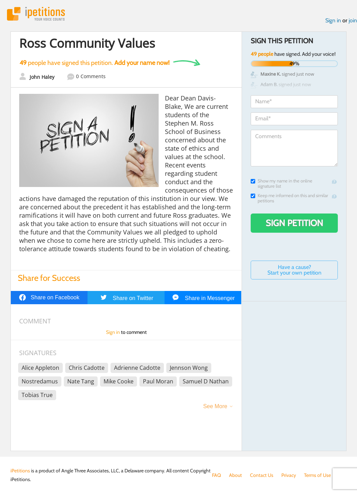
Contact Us (261, 475)
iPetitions (36, 14)
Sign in (333, 20)
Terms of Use (317, 475)
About (235, 475)
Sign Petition (294, 223)
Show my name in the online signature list (281, 183)
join (353, 20)
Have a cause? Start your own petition (294, 270)
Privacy (288, 475)
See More (215, 406)
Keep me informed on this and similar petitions (289, 198)
